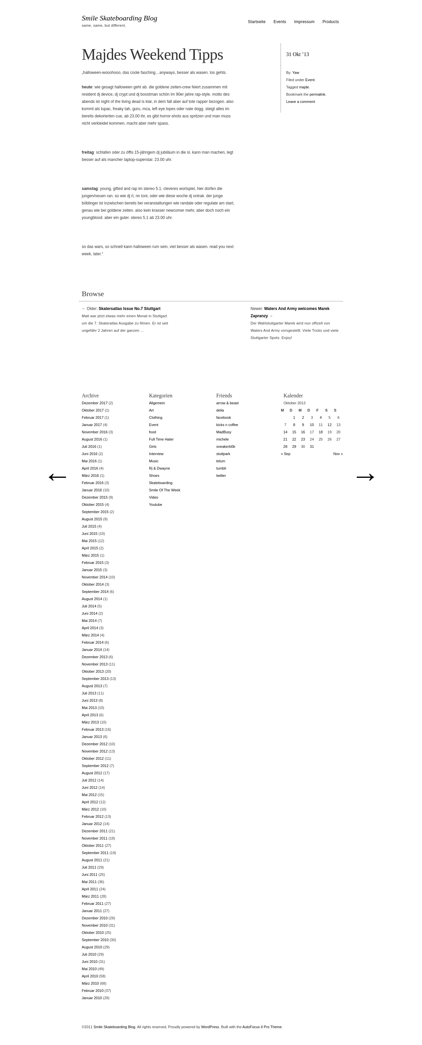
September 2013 (95, 679)
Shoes (154, 475)
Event (310, 80)
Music (154, 461)
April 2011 (90, 889)
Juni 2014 (90, 613)
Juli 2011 (89, 867)
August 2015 (92, 519)
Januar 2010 (92, 998)
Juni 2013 (90, 700)
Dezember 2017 (94, 403)
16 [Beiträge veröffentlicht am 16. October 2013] (303, 432)
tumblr (221, 468)
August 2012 (92, 773)
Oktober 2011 (93, 845)
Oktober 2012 (93, 758)
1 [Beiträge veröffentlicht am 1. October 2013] (294, 417)
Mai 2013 (89, 708)
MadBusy (223, 432)
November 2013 (94, 664)
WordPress (210, 1027)
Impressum (304, 21)
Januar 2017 (92, 425)
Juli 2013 (89, 693)
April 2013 (90, 715)
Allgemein (157, 403)
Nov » (338, 454)
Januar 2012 (92, 824)
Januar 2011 (92, 911)
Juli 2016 (89, 446)
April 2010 (90, 976)
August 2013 (92, 686)
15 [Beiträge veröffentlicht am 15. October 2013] (294, 432)
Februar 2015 (93, 563)
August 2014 (92, 599)
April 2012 (90, 802)
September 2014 (95, 592)
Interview (156, 454)
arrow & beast (227, 403)
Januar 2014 (92, 650)
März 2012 (90, 809)
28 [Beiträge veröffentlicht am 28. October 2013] (285, 446)
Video (153, 497)
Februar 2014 (93, 642)
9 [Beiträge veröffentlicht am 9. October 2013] (303, 425)
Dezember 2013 (94, 657)
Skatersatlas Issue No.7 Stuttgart (129, 308)
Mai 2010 (89, 969)
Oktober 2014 (93, 584)
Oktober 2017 (93, 410)
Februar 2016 (93, 483)
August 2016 (92, 439)
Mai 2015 (89, 541)
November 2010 (94, 925)
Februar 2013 (93, 729)
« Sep (285, 454)
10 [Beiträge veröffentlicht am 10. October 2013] (312, 425)
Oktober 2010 (93, 933)
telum (220, 461)
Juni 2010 (90, 962)
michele (222, 439)
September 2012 (95, 766)
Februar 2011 (93, 904)
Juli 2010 (89, 954)
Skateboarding (160, 483)
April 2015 (90, 548)
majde (304, 87)
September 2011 (95, 853)
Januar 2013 (92, 737)
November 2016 (94, 432)
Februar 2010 (93, 991)
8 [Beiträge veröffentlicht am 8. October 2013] (294, 425)
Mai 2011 (89, 882)
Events (280, 21)
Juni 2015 (90, 534)
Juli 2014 (89, 606)
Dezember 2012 (94, 744)
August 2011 (92, 860)
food (152, 432)
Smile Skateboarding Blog (119, 18)
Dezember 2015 (94, 497)
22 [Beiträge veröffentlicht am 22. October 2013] (294, 439)
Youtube (155, 505)
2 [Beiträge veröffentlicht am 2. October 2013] (303, 417)
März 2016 (90, 475)
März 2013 (90, 722)
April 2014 (90, 628)
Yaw (295, 73)
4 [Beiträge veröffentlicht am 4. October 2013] (321, 417)
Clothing (155, 417)
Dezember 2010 (94, 918)
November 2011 (94, 838)
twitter (221, 475)
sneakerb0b (225, 446)
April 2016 (90, 468)
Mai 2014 (89, 621)
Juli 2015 (89, 526)
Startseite (257, 21)
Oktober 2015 (93, 505)
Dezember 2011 (94, 831)
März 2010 (90, 983)
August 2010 (92, 947)
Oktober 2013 (93, 671)
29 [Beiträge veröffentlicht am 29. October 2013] (294, 446)
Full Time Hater (161, 439)
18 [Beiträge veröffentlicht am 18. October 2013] (321, 432)
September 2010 (95, 940)
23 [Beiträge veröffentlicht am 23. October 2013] (303, 439)
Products (330, 21)
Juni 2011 (90, 874)
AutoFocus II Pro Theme (262, 1027)
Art (151, 410)
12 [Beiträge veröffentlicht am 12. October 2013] (330, 425)
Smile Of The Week (164, 490)
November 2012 (94, 751)
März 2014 (90, 635)
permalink (317, 94)
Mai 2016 (89, 461)
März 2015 (90, 555)
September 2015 (95, 512)
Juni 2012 (90, 787)
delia (220, 410)
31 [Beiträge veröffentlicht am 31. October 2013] (312, 446)
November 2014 (94, 577)
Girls (153, 446)
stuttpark (223, 454)
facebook (223, 417)
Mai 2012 (89, 795)
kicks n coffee (227, 425)
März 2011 (90, 896)
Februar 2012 (93, 816)
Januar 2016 (92, 490)
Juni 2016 (90, 454)
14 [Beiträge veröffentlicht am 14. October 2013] (285, 432)
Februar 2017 (93, 417)
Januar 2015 (92, 570)
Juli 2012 (89, 780)
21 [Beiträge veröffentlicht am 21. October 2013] (285, 439)
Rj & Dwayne (159, 468)
